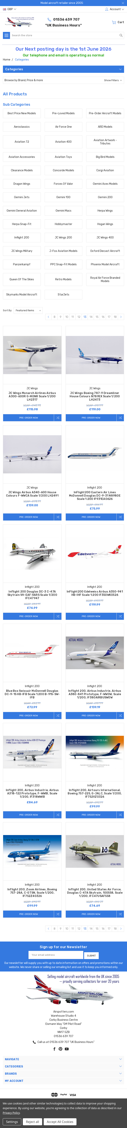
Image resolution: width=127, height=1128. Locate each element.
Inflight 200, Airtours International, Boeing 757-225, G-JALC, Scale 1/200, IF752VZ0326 (95, 795)
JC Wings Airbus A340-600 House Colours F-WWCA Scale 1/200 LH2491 (32, 494)
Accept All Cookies (60, 1122)
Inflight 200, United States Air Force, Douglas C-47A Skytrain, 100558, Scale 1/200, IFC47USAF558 (95, 894)
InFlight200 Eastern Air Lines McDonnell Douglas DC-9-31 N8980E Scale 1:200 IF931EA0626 (95, 496)
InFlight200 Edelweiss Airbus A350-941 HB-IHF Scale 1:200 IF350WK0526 (95, 594)
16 (103, 317)
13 (84, 317)
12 (78, 317)
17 (109, 317)
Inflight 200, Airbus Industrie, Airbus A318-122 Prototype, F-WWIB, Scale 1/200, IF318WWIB (32, 795)
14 (91, 317)
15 (97, 317)
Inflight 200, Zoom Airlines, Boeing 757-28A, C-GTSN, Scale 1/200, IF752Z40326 (32, 894)
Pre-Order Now (28, 417)
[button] (63, 80)
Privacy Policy (11, 1113)
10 (66, 317)
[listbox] (28, 310)
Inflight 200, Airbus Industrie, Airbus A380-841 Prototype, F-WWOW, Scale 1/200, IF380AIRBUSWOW (94, 695)
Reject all (32, 1122)
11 (72, 317)
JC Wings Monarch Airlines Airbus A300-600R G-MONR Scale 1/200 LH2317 (32, 396)
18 (115, 317)
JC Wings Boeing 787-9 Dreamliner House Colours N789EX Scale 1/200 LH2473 (95, 396)
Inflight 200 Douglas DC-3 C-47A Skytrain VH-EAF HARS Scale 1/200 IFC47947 (32, 595)
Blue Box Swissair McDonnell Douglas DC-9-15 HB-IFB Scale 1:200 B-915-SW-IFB (32, 695)
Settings (12, 1122)
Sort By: (7, 310)
